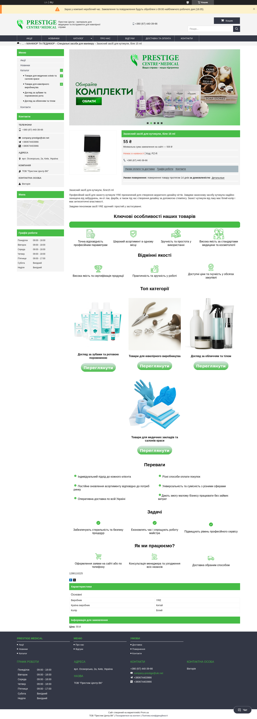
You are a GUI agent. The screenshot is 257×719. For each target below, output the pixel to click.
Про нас (105, 38)
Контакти (187, 38)
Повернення (138, 649)
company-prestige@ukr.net (35, 138)
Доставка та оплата (158, 38)
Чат (242, 710)
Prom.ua (145, 712)
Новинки (53, 38)
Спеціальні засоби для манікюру (75, 43)
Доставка (137, 644)
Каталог (78, 38)
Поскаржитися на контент (127, 715)
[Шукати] (236, 29)
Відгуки (129, 38)
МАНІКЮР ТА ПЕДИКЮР (41, 43)
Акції (29, 38)
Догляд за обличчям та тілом (40, 101)
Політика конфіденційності (155, 715)
